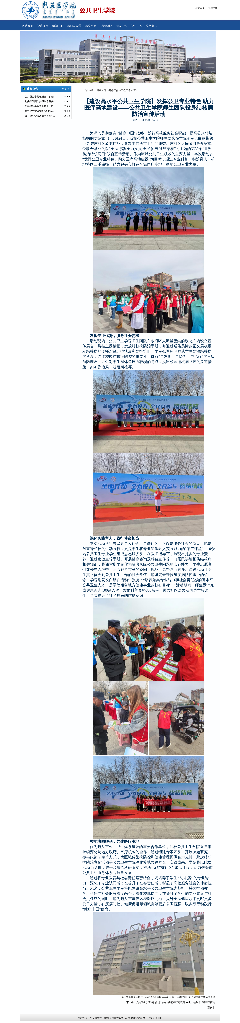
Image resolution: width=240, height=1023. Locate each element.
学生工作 (136, 25)
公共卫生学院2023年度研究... (40, 115)
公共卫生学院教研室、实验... (40, 96)
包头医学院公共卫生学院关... (40, 101)
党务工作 (121, 25)
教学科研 (91, 25)
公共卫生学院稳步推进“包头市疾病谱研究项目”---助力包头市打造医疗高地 (175, 1002)
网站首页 (27, 25)
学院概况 (42, 25)
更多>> (66, 89)
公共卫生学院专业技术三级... (40, 106)
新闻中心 (57, 25)
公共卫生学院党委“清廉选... (39, 111)
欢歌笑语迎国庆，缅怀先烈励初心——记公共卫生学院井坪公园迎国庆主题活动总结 (170, 997)
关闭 (210, 1007)
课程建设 (106, 25)
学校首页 (151, 25)
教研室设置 (74, 25)
